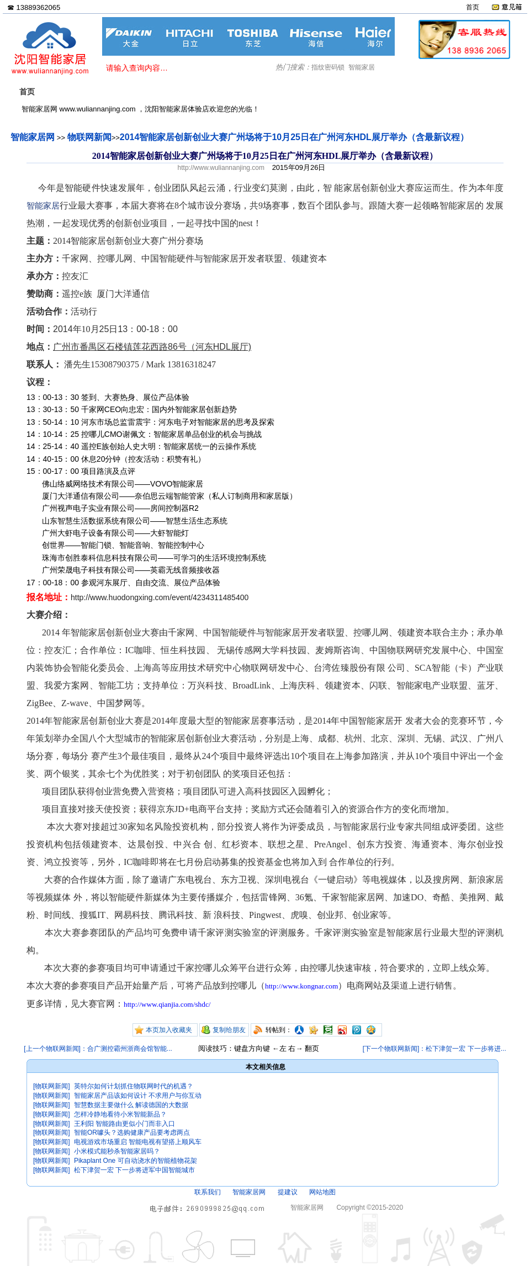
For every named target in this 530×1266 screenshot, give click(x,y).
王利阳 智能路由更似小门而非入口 (124, 1124)
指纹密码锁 (327, 67)
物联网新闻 (89, 137)
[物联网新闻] (51, 1086)
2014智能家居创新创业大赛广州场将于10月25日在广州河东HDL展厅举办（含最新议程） (294, 137)
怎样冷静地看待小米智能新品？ (120, 1114)
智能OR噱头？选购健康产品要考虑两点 (132, 1132)
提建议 (288, 1192)
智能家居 (361, 67)
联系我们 (207, 1192)
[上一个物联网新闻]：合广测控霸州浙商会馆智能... (98, 1049)
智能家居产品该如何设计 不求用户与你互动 (138, 1095)
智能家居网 (32, 137)
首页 (472, 7)
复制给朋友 (229, 1030)
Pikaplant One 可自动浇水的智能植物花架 (135, 1160)
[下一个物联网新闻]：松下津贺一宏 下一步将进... (434, 1049)
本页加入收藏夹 (169, 1030)
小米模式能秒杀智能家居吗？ (117, 1151)
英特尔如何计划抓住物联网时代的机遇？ (133, 1086)
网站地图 (322, 1192)
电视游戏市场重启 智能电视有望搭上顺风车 (138, 1142)
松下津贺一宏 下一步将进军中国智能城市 (134, 1170)
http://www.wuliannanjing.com (221, 168)
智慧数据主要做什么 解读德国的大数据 (131, 1105)
